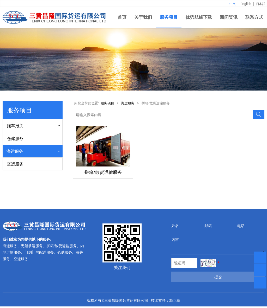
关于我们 (143, 17)
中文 (232, 4)
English (246, 4)
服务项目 (169, 17)
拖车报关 (15, 126)
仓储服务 (15, 138)
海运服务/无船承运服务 (26, 163)
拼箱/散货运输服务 (22, 172)
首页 (122, 17)
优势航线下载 (198, 17)
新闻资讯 (229, 17)
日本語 (260, 4)
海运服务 (15, 151)
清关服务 (14, 181)
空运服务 (15, 194)
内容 (175, 241)
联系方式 (254, 17)
